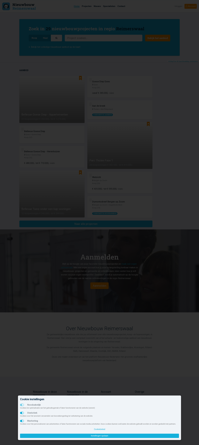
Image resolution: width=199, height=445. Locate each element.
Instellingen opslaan (99, 436)
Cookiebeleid (99, 429)
